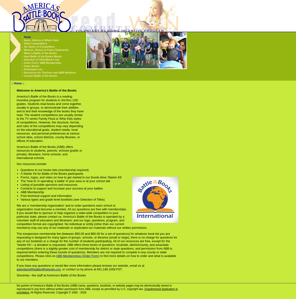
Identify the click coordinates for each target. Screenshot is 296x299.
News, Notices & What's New (41, 40)
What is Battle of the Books (40, 53)
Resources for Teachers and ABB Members (50, 72)
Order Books (31, 66)
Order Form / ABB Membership (42, 62)
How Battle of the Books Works (43, 56)
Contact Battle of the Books (40, 75)
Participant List (33, 69)
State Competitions (35, 43)
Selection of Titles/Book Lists (41, 59)
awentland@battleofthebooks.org (39, 269)
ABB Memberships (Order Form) (77, 256)
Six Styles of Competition (39, 46)
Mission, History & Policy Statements (46, 50)
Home (27, 37)
